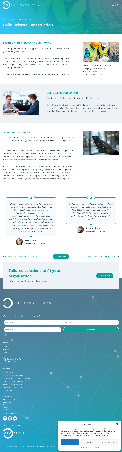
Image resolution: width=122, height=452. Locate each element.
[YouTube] (15, 418)
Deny (89, 442)
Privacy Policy (94, 448)
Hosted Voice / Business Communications (17, 378)
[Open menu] (115, 5)
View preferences (109, 442)
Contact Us (7, 352)
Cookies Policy (84, 448)
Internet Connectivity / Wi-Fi (13, 384)
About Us (6, 349)
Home (5, 346)
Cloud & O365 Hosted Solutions (14, 375)
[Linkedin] (5, 418)
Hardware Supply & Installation (14, 387)
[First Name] (32, 322)
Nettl (53, 446)
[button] (117, 424)
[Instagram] (10, 418)
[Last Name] (90, 322)
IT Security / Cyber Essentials (13, 381)
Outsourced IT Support (11, 372)
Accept (70, 442)
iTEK (5, 150)
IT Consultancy (8, 390)
